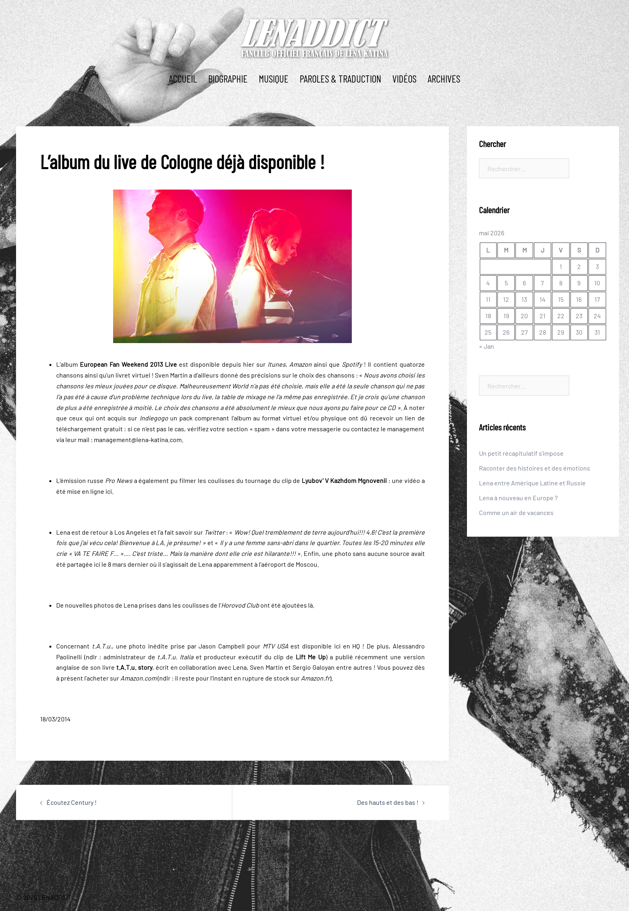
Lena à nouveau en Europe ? (518, 497)
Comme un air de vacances (516, 512)
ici (109, 491)
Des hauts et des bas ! (387, 802)
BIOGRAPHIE (228, 79)
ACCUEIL (183, 79)
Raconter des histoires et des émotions (534, 468)
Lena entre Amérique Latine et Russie (532, 483)
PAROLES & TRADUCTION (340, 79)
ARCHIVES (444, 79)
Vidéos (404, 79)
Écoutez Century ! (72, 802)
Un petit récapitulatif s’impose (521, 453)
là (310, 605)
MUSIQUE (273, 79)
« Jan (486, 346)
